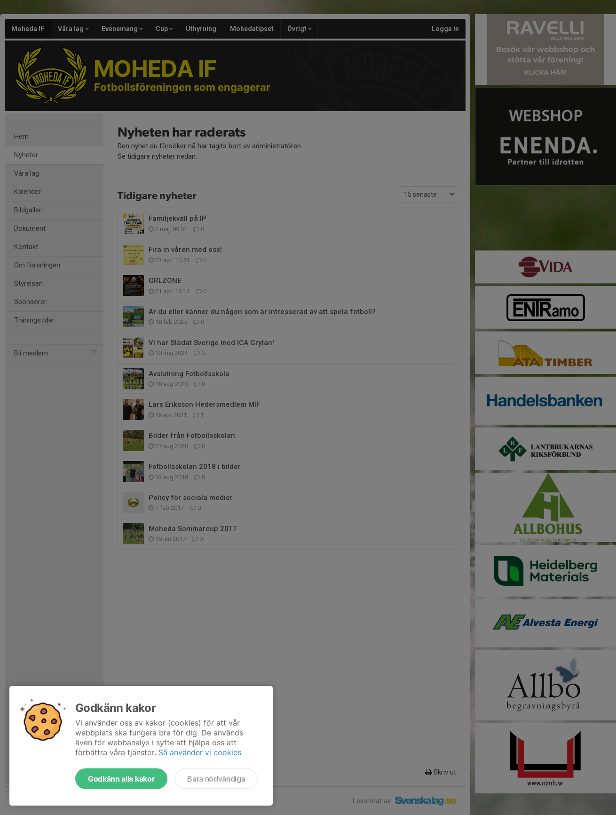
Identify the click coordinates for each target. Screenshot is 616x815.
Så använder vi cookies (199, 752)
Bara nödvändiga (216, 778)
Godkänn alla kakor (121, 778)
